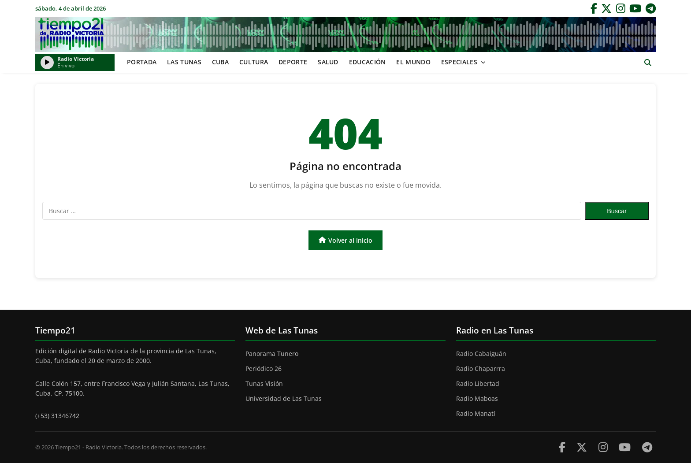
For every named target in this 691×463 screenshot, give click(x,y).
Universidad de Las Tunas (283, 398)
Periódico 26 (263, 368)
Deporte (293, 62)
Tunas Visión (264, 383)
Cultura (253, 62)
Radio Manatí (475, 413)
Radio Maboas (477, 398)
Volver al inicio (345, 240)
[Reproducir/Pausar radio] (47, 62)
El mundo (413, 62)
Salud (328, 62)
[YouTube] (635, 8)
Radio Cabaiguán (481, 353)
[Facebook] (594, 8)
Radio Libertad (477, 383)
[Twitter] (606, 8)
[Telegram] (651, 8)
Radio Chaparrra (480, 368)
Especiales (459, 62)
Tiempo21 (345, 34)
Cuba (220, 62)
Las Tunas (184, 62)
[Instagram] (620, 8)
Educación (367, 62)
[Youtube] (624, 447)
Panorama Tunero (271, 353)
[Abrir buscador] (647, 62)
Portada (141, 62)
